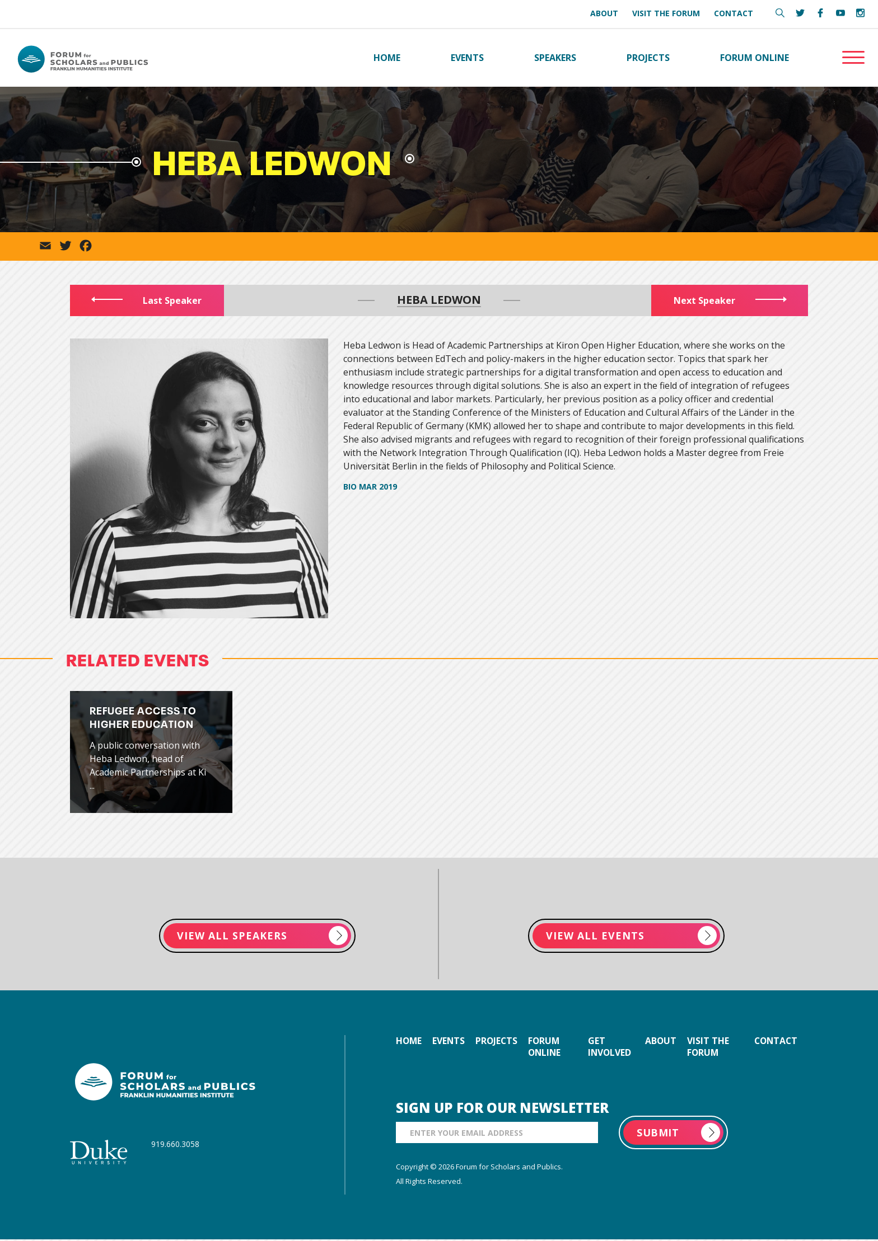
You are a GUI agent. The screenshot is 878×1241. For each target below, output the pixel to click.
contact (774, 1042)
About (604, 13)
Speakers (555, 58)
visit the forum (710, 1048)
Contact (733, 13)
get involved (612, 1048)
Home (386, 58)
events (450, 1042)
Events (467, 58)
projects (499, 1042)
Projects (648, 58)
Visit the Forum (666, 13)
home (409, 1042)
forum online (550, 1048)
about (662, 1042)
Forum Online (754, 58)
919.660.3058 (175, 1145)
